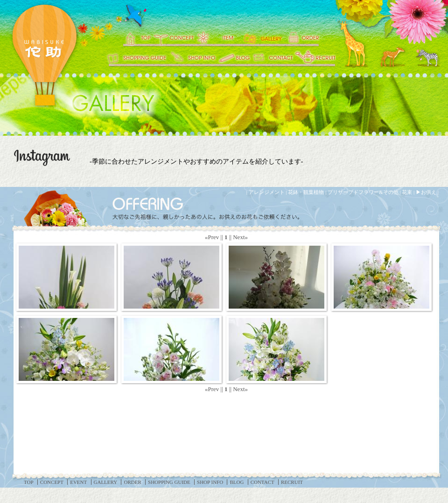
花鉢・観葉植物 (306, 192)
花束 (407, 192)
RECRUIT (315, 58)
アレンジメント (267, 192)
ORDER (310, 37)
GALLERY (264, 37)
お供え (428, 192)
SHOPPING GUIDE (136, 58)
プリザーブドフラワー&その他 (363, 192)
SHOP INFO (193, 58)
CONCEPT (173, 37)
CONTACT (273, 58)
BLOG (234, 58)
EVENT (218, 37)
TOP (132, 37)
